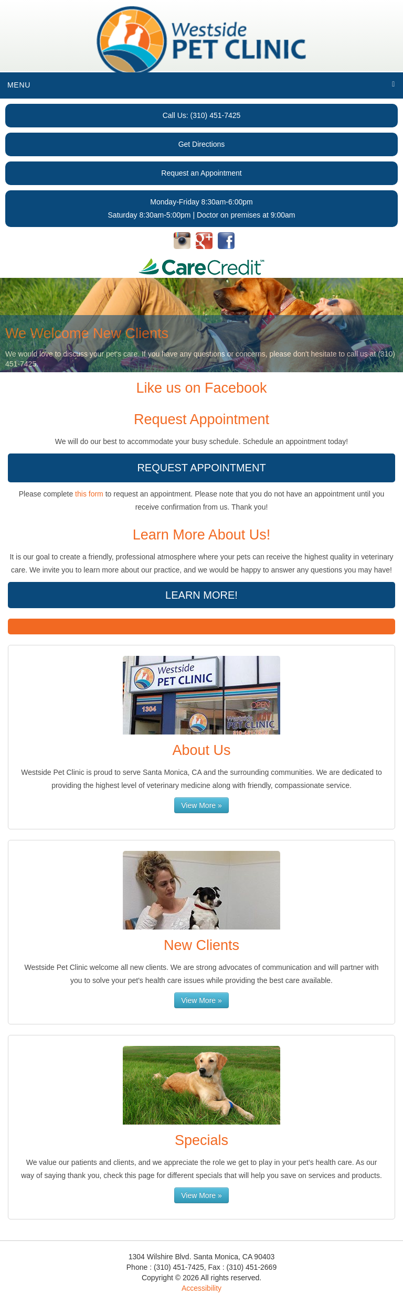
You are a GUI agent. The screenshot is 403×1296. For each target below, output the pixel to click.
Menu (18, 85)
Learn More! (201, 595)
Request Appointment (201, 467)
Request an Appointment (201, 173)
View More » (201, 805)
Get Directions (201, 144)
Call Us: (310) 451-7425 (202, 115)
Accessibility (201, 1288)
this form (89, 494)
